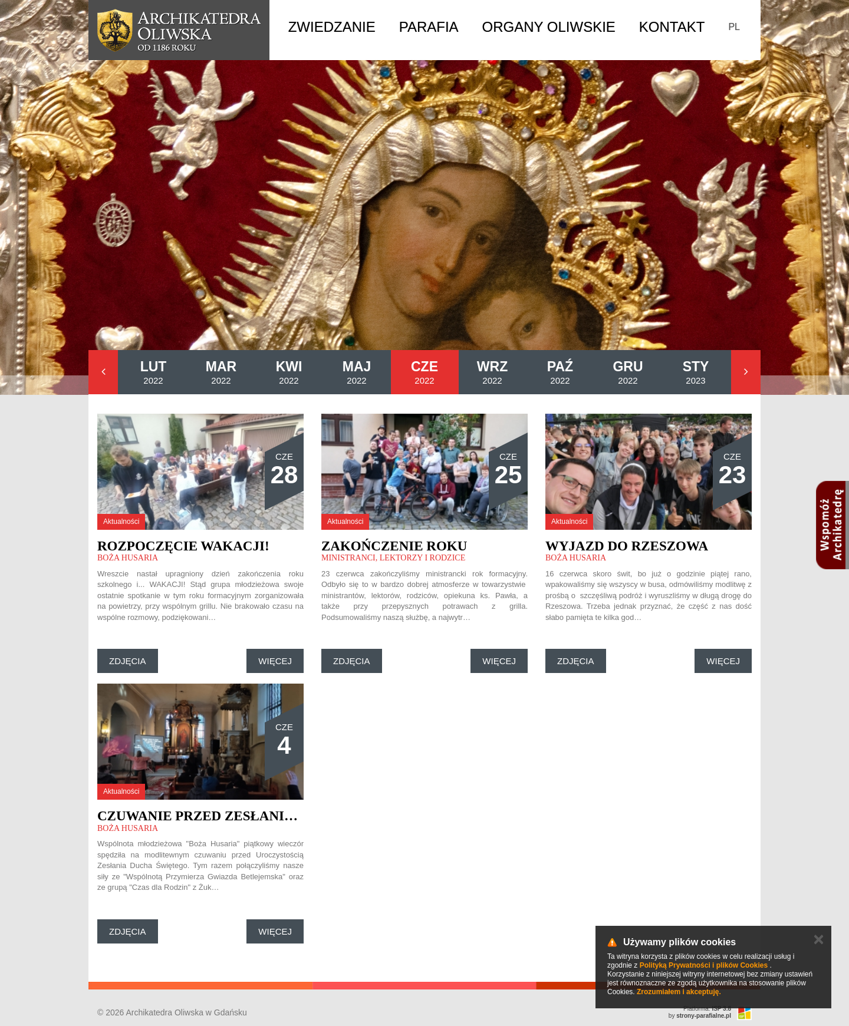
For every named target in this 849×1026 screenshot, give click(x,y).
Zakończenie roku (394, 546)
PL (734, 27)
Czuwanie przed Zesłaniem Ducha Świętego (266, 816)
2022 (153, 372)
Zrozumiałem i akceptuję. (679, 992)
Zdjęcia (127, 661)
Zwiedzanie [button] (332, 27)
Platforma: (707, 1008)
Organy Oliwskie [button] (549, 27)
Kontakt (672, 27)
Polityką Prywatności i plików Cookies (704, 965)
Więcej (275, 661)
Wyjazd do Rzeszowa (626, 546)
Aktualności (121, 521)
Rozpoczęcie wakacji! (183, 546)
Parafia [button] (429, 27)
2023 (696, 372)
